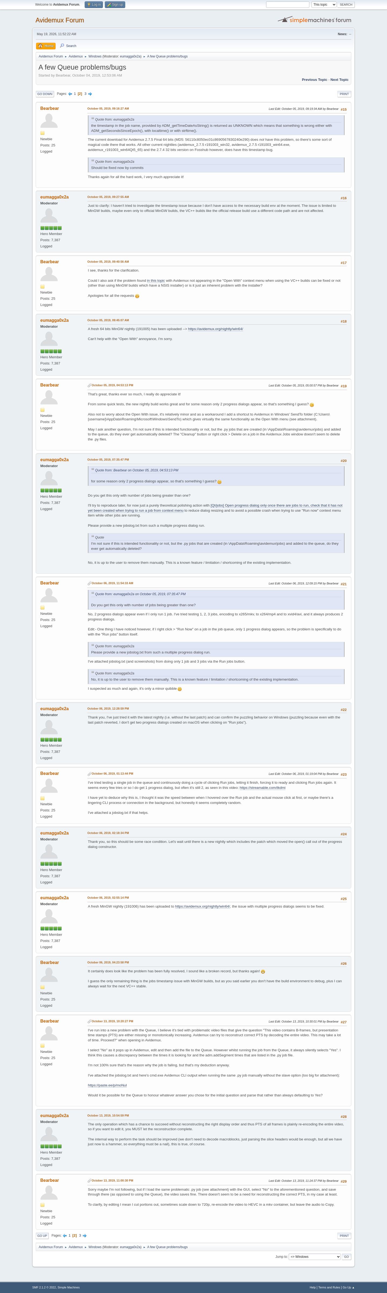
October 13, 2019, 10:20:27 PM (112, 1021)
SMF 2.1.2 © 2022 (44, 1287)
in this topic (156, 281)
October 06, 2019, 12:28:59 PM (108, 708)
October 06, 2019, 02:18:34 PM (108, 833)
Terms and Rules (329, 1287)
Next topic (340, 80)
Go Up (42, 1235)
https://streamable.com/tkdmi (262, 788)
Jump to (281, 1257)
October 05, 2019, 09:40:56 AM (108, 261)
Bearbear (49, 108)
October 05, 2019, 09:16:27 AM (108, 108)
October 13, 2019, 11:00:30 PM (112, 1180)
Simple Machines (69, 1287)
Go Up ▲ (349, 1287)
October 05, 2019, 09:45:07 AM (108, 320)
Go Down (44, 94)
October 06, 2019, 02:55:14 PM (108, 897)
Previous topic (314, 80)
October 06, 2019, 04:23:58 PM (108, 962)
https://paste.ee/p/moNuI (107, 1085)
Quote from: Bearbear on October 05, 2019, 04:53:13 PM (136, 470)
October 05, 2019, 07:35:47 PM (108, 459)
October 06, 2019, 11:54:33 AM (112, 583)
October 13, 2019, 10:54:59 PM (108, 1115)
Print (344, 94)
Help (313, 1287)
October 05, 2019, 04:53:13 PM (112, 385)
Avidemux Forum (59, 20)
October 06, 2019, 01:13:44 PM (112, 773)
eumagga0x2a (130, 56)
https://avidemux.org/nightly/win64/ (215, 329)
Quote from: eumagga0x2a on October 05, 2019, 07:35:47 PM (140, 594)
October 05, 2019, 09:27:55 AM (108, 196)
